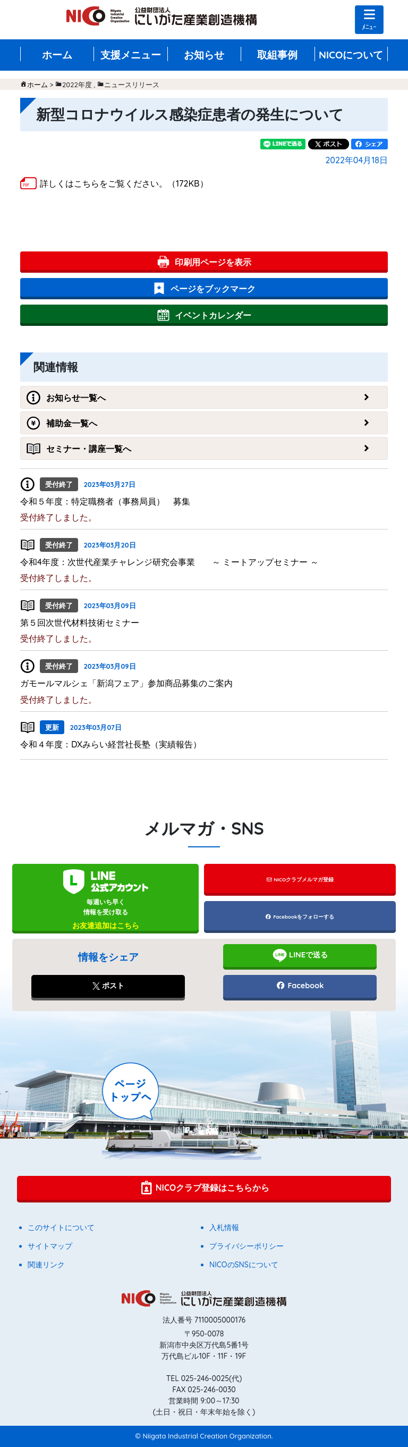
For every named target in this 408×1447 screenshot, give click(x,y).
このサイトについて (61, 1227)
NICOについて (351, 54)
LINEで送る (300, 955)
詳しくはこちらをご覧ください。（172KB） (124, 183)
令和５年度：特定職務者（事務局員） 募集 (105, 501)
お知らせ (204, 54)
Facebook (300, 985)
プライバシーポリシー (246, 1246)
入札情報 (224, 1227)
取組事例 (277, 54)
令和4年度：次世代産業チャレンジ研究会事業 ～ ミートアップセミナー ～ (169, 562)
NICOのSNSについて (243, 1264)
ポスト (108, 985)
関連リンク (46, 1264)
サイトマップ (50, 1246)
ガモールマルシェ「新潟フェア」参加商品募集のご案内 (126, 683)
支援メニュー (130, 54)
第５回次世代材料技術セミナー (79, 622)
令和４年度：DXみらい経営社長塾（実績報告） (110, 744)
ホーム (57, 54)
